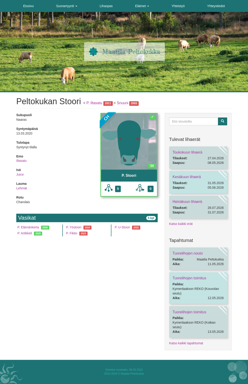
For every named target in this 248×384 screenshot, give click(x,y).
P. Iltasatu (94, 103)
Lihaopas (106, 6)
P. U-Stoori (122, 227)
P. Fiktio (71, 233)
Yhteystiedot (216, 6)
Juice (20, 174)
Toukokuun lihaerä (187, 152)
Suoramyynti (66, 6)
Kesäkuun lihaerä (187, 177)
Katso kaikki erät (181, 224)
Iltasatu (21, 161)
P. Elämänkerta (28, 227)
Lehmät (21, 188)
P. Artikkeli (24, 233)
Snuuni (122, 103)
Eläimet (142, 6)
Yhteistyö (178, 6)
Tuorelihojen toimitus (189, 278)
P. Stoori (129, 175)
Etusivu (28, 6)
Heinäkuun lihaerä (187, 202)
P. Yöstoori (73, 227)
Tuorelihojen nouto (188, 253)
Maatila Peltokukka (131, 52)
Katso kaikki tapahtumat (186, 343)
